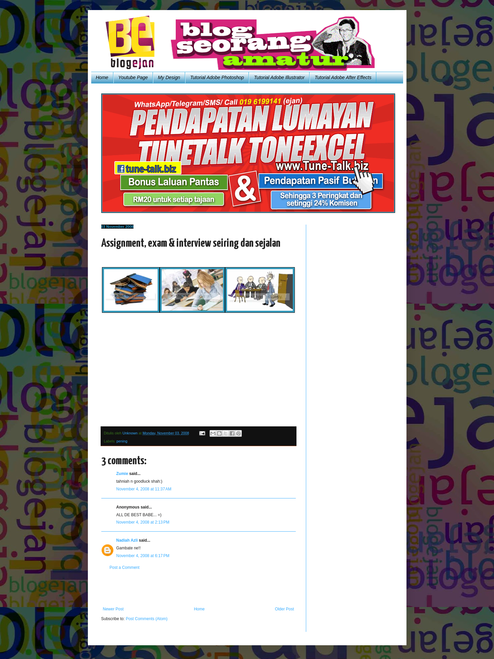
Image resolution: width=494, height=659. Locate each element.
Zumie (122, 473)
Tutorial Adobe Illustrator (279, 77)
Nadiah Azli (127, 540)
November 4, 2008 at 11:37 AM (143, 489)
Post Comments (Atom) (147, 618)
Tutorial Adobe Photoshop (217, 77)
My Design (169, 77)
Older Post (284, 609)
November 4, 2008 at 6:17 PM (142, 555)
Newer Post (113, 609)
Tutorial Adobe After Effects (343, 77)
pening (121, 441)
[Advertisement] (198, 588)
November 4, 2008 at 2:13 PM (142, 522)
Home (102, 77)
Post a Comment (125, 567)
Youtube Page (133, 77)
